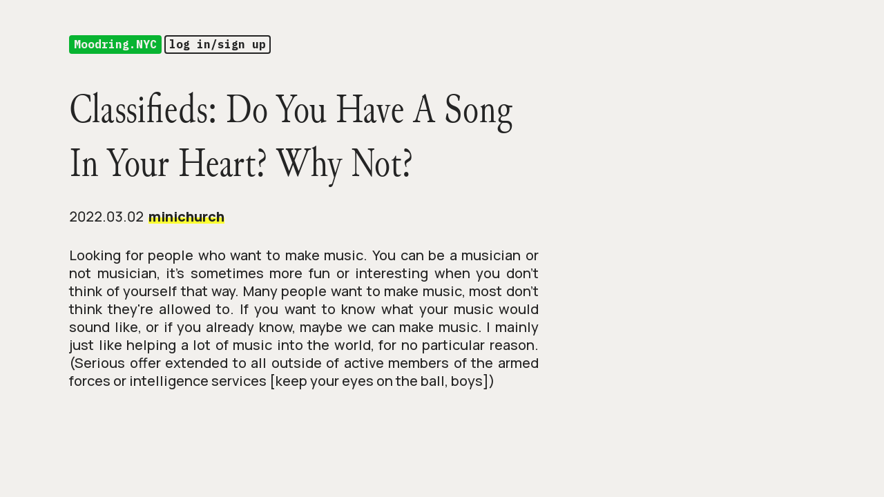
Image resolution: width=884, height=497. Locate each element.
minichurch (186, 216)
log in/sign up (217, 44)
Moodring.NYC (115, 44)
